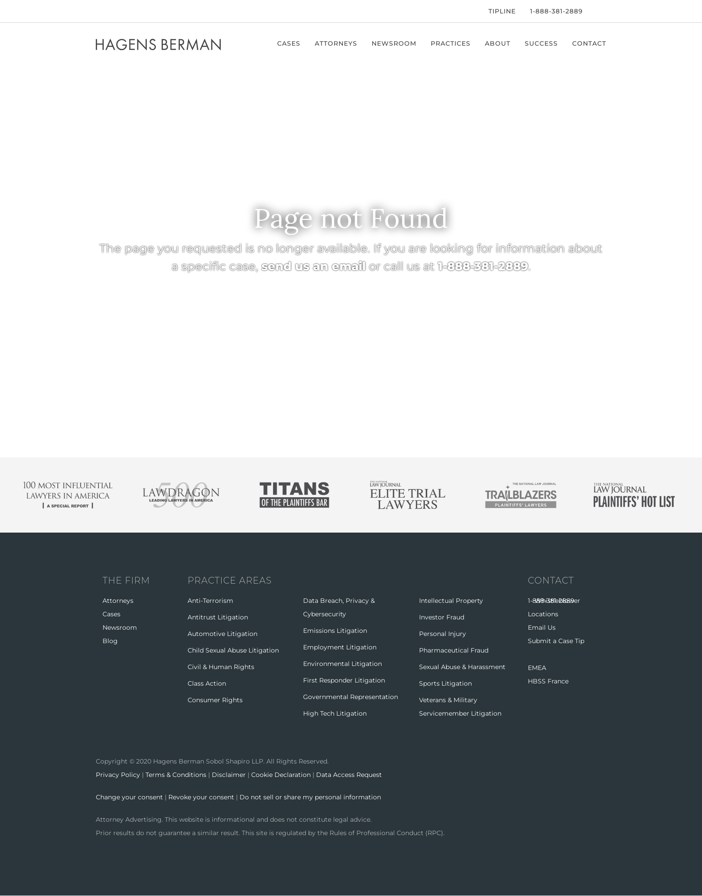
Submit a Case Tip (556, 641)
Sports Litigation (445, 683)
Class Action (207, 683)
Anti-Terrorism (210, 601)
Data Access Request (349, 775)
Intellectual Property (451, 601)
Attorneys (336, 43)
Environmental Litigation (342, 664)
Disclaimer (229, 775)
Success (541, 43)
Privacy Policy (118, 775)
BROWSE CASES (426, 310)
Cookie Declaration (281, 775)
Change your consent (129, 797)
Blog (110, 641)
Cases (288, 43)
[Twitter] (110, 11)
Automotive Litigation (222, 634)
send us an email (313, 266)
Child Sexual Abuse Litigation (233, 650)
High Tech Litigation (335, 713)
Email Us (542, 627)
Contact (589, 43)
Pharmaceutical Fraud (453, 650)
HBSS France (548, 681)
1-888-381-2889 (556, 11)
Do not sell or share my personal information (310, 797)
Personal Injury (442, 634)
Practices (451, 43)
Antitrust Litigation (218, 617)
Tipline (502, 11)
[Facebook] (98, 11)
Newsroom (394, 43)
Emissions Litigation (335, 631)
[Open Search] (602, 12)
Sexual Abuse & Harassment (462, 667)
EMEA (537, 668)
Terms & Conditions (176, 775)
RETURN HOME (260, 310)
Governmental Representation (350, 697)
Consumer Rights (215, 700)
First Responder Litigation (344, 680)
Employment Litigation (340, 647)
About (497, 43)
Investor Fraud (441, 617)
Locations (543, 614)
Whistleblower (557, 601)
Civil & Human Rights (221, 667)
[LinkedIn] (124, 11)
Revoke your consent (201, 797)
